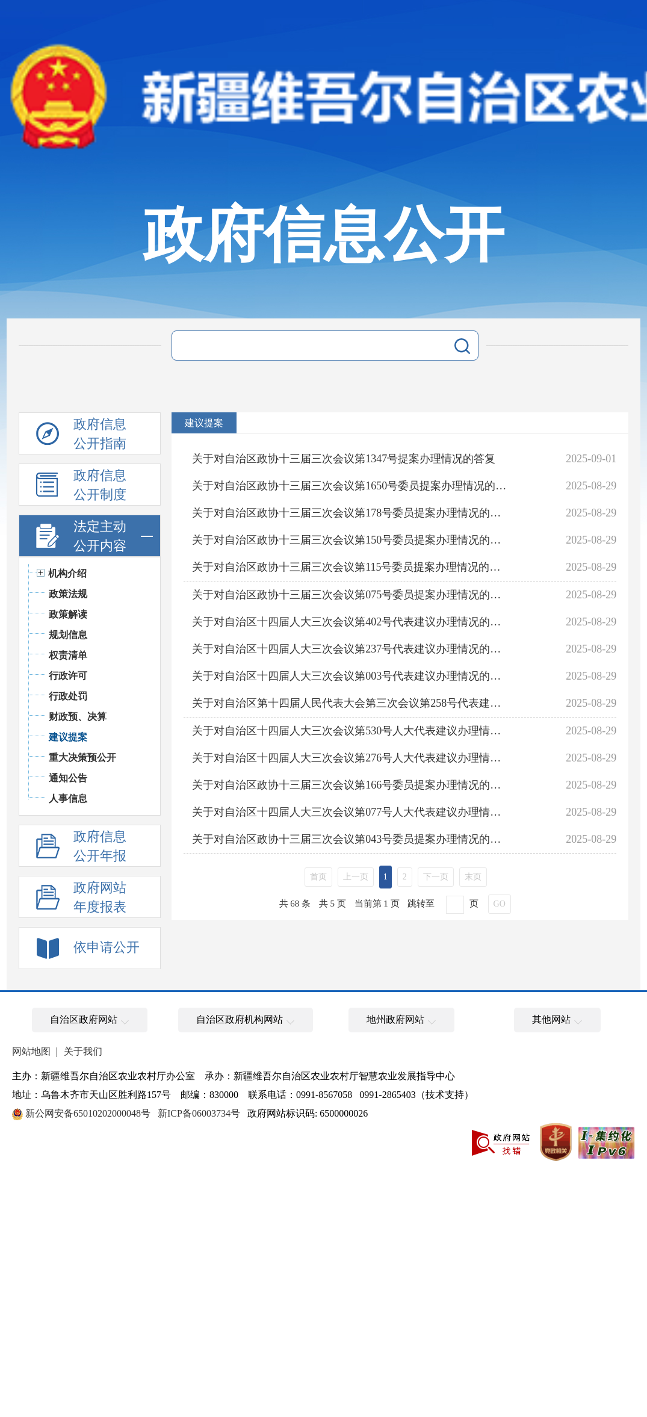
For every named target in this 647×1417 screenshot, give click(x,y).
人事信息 (68, 798)
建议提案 (68, 737)
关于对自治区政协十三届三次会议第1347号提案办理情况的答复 (343, 459)
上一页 (355, 876)
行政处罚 (68, 696)
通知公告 (68, 778)
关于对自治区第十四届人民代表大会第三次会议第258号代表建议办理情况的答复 (351, 703)
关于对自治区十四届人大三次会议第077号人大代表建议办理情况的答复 (351, 812)
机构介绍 (67, 573)
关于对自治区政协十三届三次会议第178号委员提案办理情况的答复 (351, 513)
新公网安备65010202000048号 (87, 1113)
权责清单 (68, 655)
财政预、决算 (78, 717)
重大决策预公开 (82, 757)
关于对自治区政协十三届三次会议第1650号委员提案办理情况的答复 (351, 486)
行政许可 (68, 676)
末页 (473, 876)
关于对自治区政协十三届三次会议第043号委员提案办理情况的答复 (351, 839)
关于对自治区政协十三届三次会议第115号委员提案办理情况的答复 (351, 567)
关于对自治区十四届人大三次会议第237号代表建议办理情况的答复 (351, 649)
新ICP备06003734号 (199, 1113)
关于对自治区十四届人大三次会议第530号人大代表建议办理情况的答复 (351, 731)
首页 (318, 876)
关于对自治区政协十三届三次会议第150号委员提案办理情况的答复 (351, 540)
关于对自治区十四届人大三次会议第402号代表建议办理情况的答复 (351, 622)
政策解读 (68, 614)
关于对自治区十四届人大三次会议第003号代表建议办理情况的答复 (351, 676)
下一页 (435, 876)
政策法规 (68, 594)
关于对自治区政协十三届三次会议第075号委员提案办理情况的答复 (351, 595)
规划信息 (68, 635)
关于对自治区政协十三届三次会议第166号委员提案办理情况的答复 (351, 785)
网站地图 (31, 1051)
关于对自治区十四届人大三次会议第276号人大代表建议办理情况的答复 (351, 758)
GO (500, 903)
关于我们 (83, 1051)
